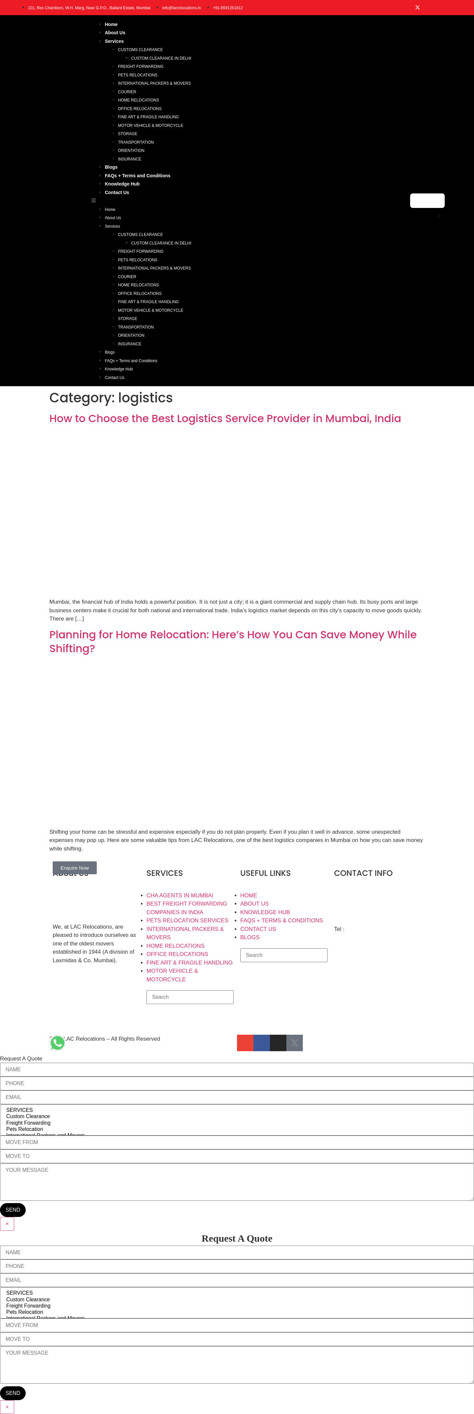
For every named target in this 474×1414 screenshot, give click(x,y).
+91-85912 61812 (368, 929)
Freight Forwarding (237, 1123)
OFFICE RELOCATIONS (140, 108)
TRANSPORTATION (136, 142)
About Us (115, 32)
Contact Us (117, 192)
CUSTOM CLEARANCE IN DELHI (161, 58)
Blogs (111, 167)
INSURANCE (130, 159)
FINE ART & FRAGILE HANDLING (148, 117)
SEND (13, 1210)
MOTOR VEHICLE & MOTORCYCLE (150, 125)
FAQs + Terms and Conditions (138, 175)
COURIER (127, 92)
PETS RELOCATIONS (138, 75)
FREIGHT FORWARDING (141, 66)
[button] (248, 200)
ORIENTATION (131, 150)
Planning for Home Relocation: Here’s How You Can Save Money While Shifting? (233, 641)
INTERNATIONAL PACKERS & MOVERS (154, 83)
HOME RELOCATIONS (138, 100)
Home (111, 24)
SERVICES (237, 1110)
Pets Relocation (237, 1129)
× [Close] (7, 1223)
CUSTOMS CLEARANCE (140, 49)
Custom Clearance (237, 1116)
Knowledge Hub (122, 184)
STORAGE (127, 133)
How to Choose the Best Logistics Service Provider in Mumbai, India (225, 418)
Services (114, 41)
